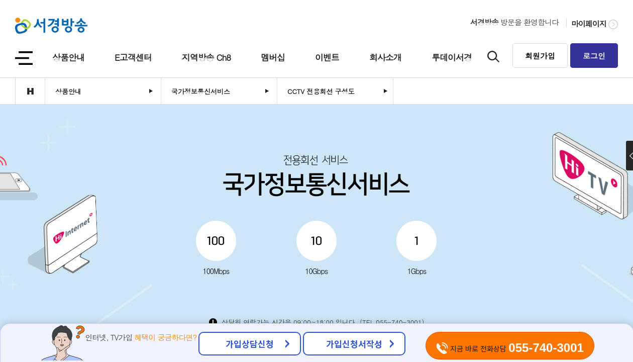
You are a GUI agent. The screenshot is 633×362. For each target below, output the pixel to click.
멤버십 (273, 57)
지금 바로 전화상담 (509, 347)
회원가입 (540, 55)
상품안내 (68, 57)
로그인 (594, 55)
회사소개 (385, 57)
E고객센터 (133, 57)
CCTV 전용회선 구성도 (321, 91)
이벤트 (327, 57)
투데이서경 (452, 57)
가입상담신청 (250, 343)
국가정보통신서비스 (200, 91)
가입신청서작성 (354, 343)
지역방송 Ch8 (206, 57)
